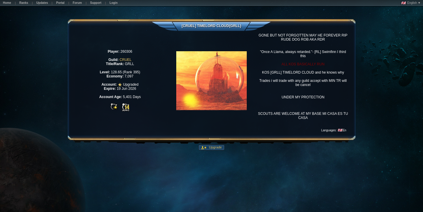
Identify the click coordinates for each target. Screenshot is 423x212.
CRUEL (126, 60)
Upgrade (215, 147)
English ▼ (411, 3)
